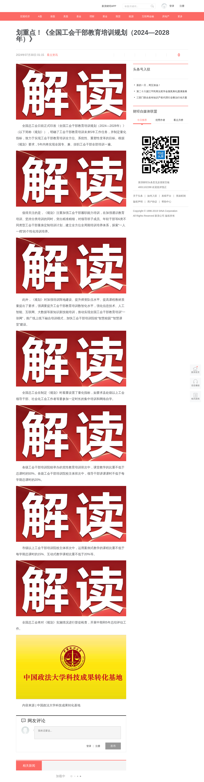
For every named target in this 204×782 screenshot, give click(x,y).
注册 (182, 6)
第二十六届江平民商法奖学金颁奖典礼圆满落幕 (162, 91)
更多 (180, 16)
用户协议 (152, 201)
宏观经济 (25, 16)
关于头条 (138, 195)
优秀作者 (160, 120)
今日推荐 (142, 120)
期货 (118, 16)
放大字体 (129, 55)
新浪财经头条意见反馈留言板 (154, 182)
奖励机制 (181, 195)
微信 (150, 55)
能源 (131, 16)
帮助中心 (166, 201)
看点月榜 (178, 120)
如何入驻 (152, 195)
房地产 (165, 16)
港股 (52, 16)
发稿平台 (166, 195)
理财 (92, 16)
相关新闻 (29, 765)
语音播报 (108, 55)
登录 (88, 746)
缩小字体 (119, 55)
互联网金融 (148, 16)
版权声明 (138, 201)
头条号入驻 (141, 69)
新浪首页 (195, 369)
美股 (65, 16)
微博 (140, 55)
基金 (78, 16)
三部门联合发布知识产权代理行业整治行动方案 (162, 97)
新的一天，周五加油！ (149, 85)
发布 (113, 745)
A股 (40, 16)
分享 (161, 55)
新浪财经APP (109, 6)
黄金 (105, 16)
